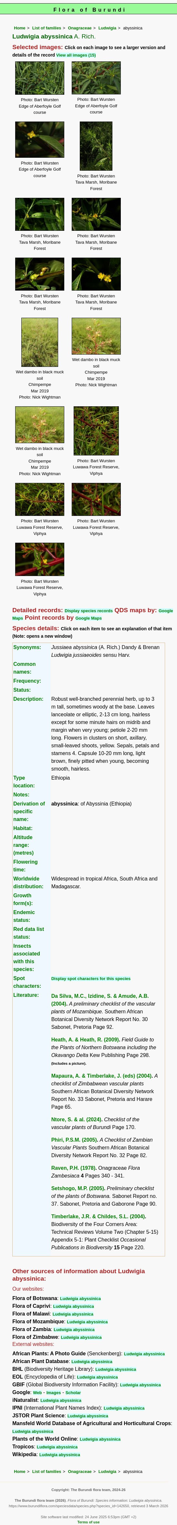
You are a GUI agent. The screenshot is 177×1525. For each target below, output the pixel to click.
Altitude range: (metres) (23, 845)
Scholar (73, 1392)
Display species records (89, 610)
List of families (46, 28)
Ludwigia (107, 28)
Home (20, 28)
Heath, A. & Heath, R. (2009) (85, 1039)
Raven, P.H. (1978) (73, 1168)
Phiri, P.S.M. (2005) (74, 1140)
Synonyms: (27, 647)
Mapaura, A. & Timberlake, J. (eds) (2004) (101, 1076)
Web (37, 1392)
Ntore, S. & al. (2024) (76, 1119)
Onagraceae (79, 28)
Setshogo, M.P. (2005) (77, 1188)
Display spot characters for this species (91, 978)
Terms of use (89, 1522)
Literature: (26, 995)
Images (54, 1392)
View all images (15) (76, 55)
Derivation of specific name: (29, 811)
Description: (28, 699)
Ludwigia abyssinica (80, 1298)
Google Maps (89, 618)
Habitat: (23, 828)
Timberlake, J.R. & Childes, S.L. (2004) (98, 1216)
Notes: (21, 794)
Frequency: (27, 681)
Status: (22, 690)
